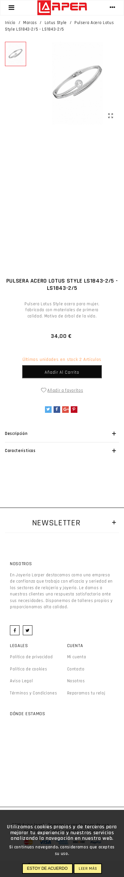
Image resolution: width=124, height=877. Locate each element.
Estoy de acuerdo (47, 868)
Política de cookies (28, 669)
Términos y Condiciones (33, 693)
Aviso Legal (21, 681)
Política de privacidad (31, 657)
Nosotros (76, 681)
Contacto (76, 669)
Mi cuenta (76, 657)
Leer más (88, 868)
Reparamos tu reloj (86, 693)
